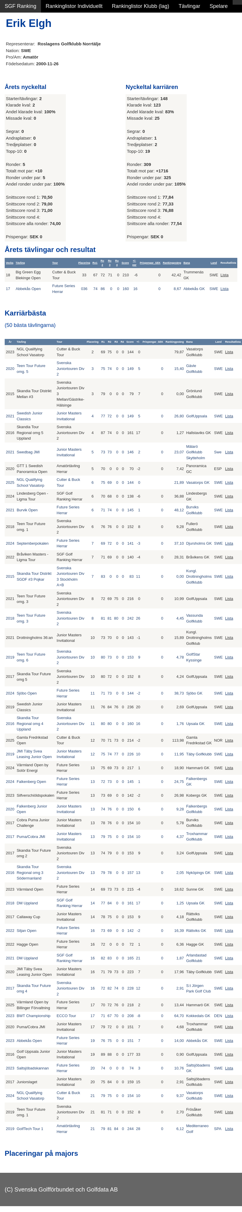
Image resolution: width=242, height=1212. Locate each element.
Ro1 (94, 262)
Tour (55, 262)
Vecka (9, 262)
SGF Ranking (20, 6)
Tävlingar (189, 6)
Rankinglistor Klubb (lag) (140, 6)
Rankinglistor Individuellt (74, 6)
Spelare (219, 6)
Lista (224, 275)
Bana (186, 262)
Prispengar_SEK (150, 262)
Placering (84, 262)
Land (214, 262)
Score (125, 262)
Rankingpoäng (172, 262)
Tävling (20, 262)
